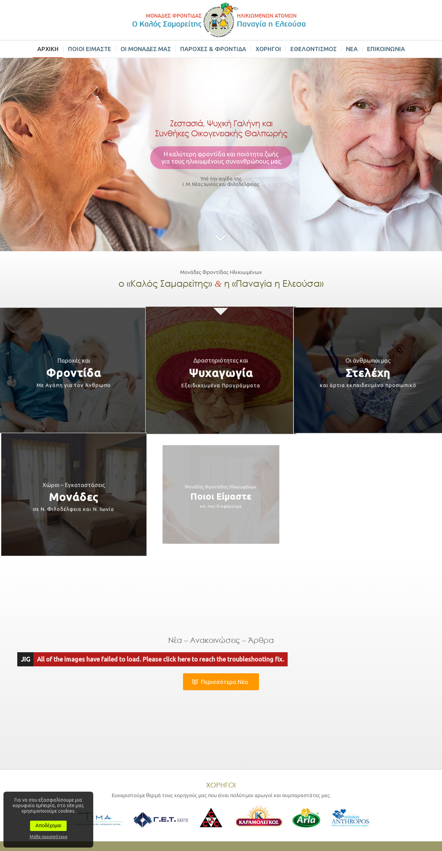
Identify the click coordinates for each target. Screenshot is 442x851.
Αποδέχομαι (48, 825)
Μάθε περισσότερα (48, 836)
